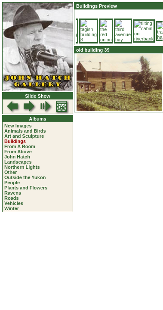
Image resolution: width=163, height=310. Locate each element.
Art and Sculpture (24, 136)
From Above (18, 151)
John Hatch (17, 156)
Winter (11, 208)
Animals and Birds (25, 130)
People (12, 182)
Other (10, 172)
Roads (11, 198)
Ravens (12, 192)
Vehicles (13, 203)
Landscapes (18, 161)
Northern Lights (22, 167)
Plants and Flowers (25, 187)
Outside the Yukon (25, 177)
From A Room (19, 146)
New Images (18, 125)
